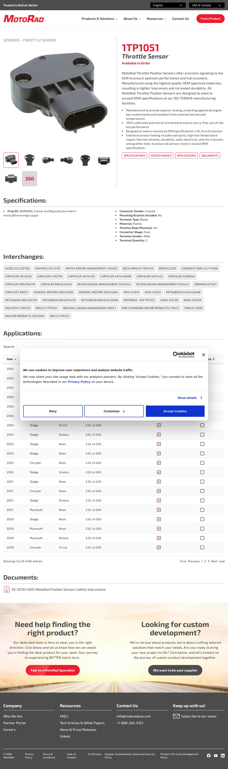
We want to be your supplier (175, 670)
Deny (53, 411)
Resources (156, 18)
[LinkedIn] (223, 756)
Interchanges (161, 155)
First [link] (183, 561)
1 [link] (202, 561)
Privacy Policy (80, 381)
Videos (65, 736)
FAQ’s (64, 716)
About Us (132, 18)
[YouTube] (216, 756)
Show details (187, 398)
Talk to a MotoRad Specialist (53, 670)
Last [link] (222, 561)
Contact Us (180, 18)
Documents (209, 155)
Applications (186, 155)
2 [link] (205, 561)
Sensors (11, 40)
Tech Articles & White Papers (82, 723)
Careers (9, 729)
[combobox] (163, 5)
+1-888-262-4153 (130, 723)
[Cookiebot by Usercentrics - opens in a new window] (176, 355)
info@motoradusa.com (134, 716)
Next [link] (214, 561)
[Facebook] (209, 756)
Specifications (134, 155)
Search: (9, 346)
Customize (114, 411)
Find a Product (210, 18)
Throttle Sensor (39, 40)
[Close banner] (203, 354)
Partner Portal (14, 723)
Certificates (94, 754)
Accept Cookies (175, 411)
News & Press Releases (78, 729)
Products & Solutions (100, 18)
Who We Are (12, 716)
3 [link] (208, 561)
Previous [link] (194, 561)
